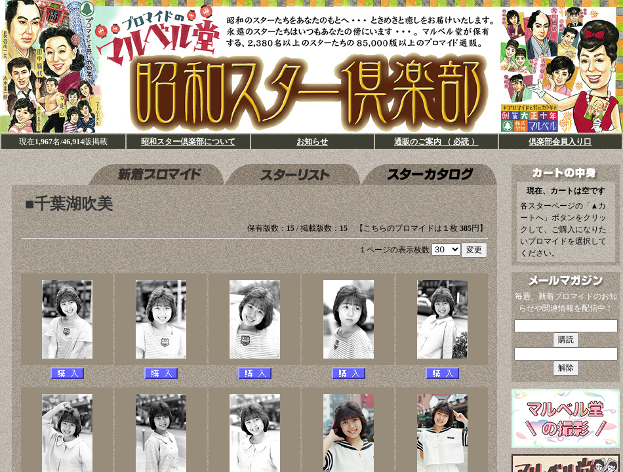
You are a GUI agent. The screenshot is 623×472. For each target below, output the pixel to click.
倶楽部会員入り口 (560, 141)
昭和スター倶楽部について (188, 141)
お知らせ (312, 141)
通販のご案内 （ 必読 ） (436, 141)
